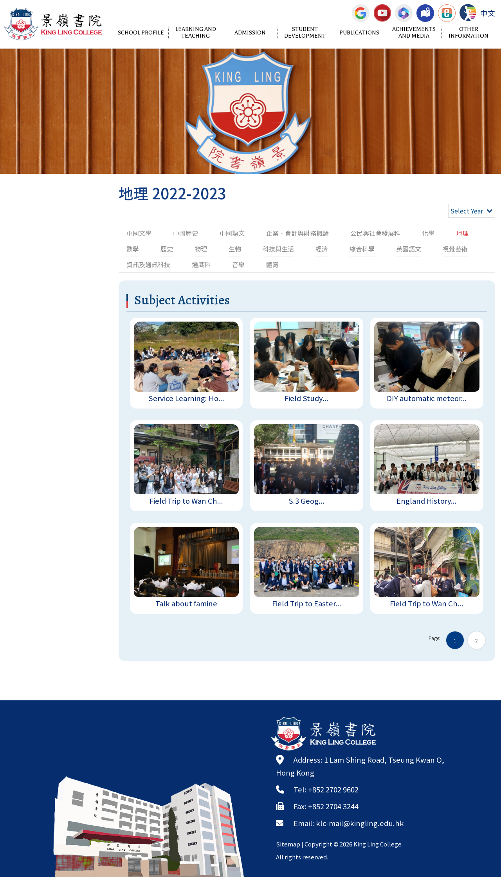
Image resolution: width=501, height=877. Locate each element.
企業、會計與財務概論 (297, 233)
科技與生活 (278, 248)
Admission (250, 32)
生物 (235, 248)
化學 (428, 233)
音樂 (238, 264)
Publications (359, 32)
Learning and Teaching (195, 32)
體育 (272, 264)
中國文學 (138, 233)
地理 (462, 233)
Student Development (305, 32)
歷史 (166, 248)
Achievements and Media (414, 32)
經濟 (321, 248)
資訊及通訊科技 (148, 264)
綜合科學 (362, 248)
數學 (132, 248)
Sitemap (288, 844)
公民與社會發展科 (375, 233)
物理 (201, 248)
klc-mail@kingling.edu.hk (360, 823)
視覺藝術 (455, 248)
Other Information (468, 32)
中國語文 (232, 233)
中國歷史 (185, 233)
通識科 (201, 264)
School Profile (141, 32)
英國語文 (408, 248)
